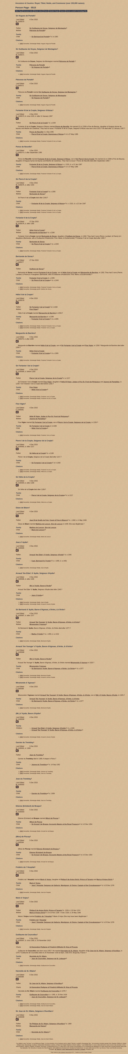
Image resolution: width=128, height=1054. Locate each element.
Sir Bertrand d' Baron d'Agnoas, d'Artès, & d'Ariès (53, 668)
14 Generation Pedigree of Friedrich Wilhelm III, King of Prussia (54, 947)
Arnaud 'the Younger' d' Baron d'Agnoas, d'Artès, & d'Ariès (54, 622)
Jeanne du (39, 764)
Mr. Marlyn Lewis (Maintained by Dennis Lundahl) (70, 1049)
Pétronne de (37, 30)
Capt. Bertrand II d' (41, 561)
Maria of (104, 879)
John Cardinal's (61, 1052)
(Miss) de (52, 818)
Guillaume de (50, 991)
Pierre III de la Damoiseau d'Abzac (47, 134)
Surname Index (28, 11)
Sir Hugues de (40, 67)
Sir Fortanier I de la (40, 307)
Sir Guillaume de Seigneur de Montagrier (48, 28)
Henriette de (69, 951)
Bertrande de (37, 194)
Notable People (54, 11)
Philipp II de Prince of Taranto (77, 879)
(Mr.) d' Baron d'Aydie (40, 586)
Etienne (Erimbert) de (48, 849)
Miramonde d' (38, 624)
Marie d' (45, 879)
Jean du (36, 755)
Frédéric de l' (43, 916)
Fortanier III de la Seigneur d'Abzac (54, 159)
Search (62, 11)
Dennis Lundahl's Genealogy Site (76, 11)
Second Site (68, 1052)
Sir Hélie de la (38, 453)
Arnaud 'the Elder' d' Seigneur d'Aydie (47, 555)
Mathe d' (37, 634)
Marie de (38, 530)
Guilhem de (73, 236)
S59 (21, 43)
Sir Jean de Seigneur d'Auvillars (104, 951)
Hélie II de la (37, 230)
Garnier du (39, 793)
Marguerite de (38, 232)
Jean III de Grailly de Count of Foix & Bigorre (49, 520)
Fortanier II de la (39, 191)
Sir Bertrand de (40, 37)
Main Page (19, 11)
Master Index (38, 11)
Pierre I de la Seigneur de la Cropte (46, 378)
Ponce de (62, 126)
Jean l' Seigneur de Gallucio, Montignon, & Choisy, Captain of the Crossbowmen (66, 885)
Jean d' (37, 595)
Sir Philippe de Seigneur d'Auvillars (47, 1024)
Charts (46, 11)
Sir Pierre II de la (39, 123)
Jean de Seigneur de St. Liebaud (48, 958)
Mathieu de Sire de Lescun (49, 524)
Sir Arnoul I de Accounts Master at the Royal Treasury (55, 824)
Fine (34, 309)
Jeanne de (111, 382)
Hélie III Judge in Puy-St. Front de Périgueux (80, 382)
